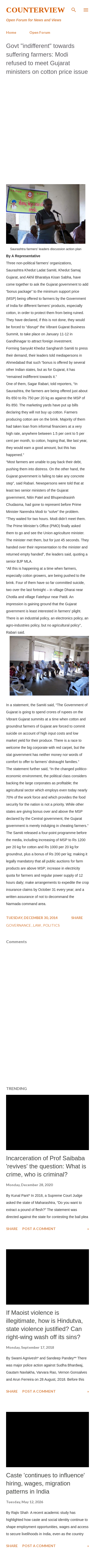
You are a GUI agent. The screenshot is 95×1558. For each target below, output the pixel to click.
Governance (19, 925)
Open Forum (39, 32)
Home (11, 32)
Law (37, 925)
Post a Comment (39, 1228)
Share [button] (77, 917)
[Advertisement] (47, 128)
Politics (51, 925)
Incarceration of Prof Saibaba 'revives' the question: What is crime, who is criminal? (46, 1166)
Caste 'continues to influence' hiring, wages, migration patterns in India (45, 1483)
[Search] (74, 9)
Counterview (35, 10)
